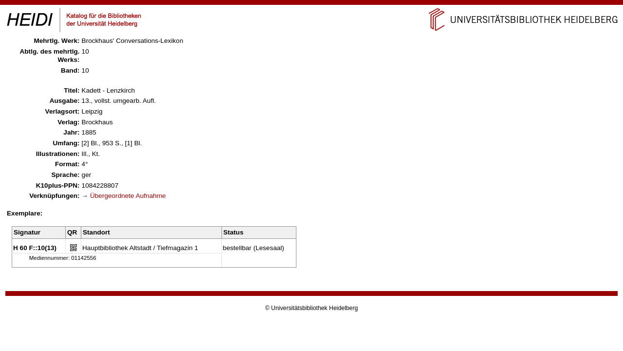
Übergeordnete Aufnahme (128, 195)
